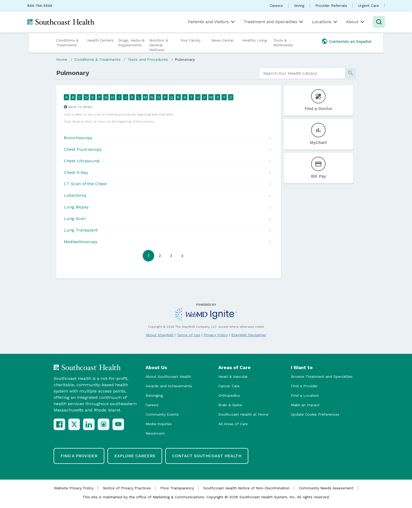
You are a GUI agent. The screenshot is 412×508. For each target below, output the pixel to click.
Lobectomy (75, 195)
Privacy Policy (216, 335)
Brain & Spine (230, 405)
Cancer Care (229, 386)
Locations (325, 22)
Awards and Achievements (169, 386)
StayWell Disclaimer (248, 335)
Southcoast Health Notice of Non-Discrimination (246, 488)
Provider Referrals (331, 5)
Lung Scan (75, 218)
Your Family (190, 40)
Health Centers (100, 40)
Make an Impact (305, 405)
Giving (299, 5)
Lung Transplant (81, 230)
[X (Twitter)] (74, 424)
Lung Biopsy (76, 206)
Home (61, 59)
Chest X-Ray (76, 172)
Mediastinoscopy (80, 241)
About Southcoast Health (168, 376)
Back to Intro (80, 107)
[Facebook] (59, 424)
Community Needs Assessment (326, 488)
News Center (222, 40)
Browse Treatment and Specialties (322, 376)
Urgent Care (368, 5)
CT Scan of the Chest (85, 183)
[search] (302, 73)
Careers (276, 5)
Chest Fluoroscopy (83, 149)
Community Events (162, 414)
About (355, 22)
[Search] (379, 22)
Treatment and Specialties (274, 22)
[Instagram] (103, 424)
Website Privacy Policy (74, 488)
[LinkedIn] (89, 424)
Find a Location (305, 395)
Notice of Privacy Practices (127, 488)
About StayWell (159, 335)
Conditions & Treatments (67, 42)
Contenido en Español (350, 41)
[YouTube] (118, 424)
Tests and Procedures (148, 59)
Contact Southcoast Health (206, 455)
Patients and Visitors (212, 22)
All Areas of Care (233, 424)
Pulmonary (185, 59)
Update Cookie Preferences (315, 414)
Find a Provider (304, 386)
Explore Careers (134, 455)
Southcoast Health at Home (243, 414)
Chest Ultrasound (82, 160)
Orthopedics (229, 395)
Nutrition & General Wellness (158, 45)
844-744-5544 (39, 5)
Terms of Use (188, 335)
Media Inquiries (159, 424)
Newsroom (155, 433)
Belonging (154, 395)
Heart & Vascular (233, 376)
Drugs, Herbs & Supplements (131, 42)
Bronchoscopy (78, 137)
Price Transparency (177, 488)
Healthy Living (254, 40)
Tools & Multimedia (283, 42)
